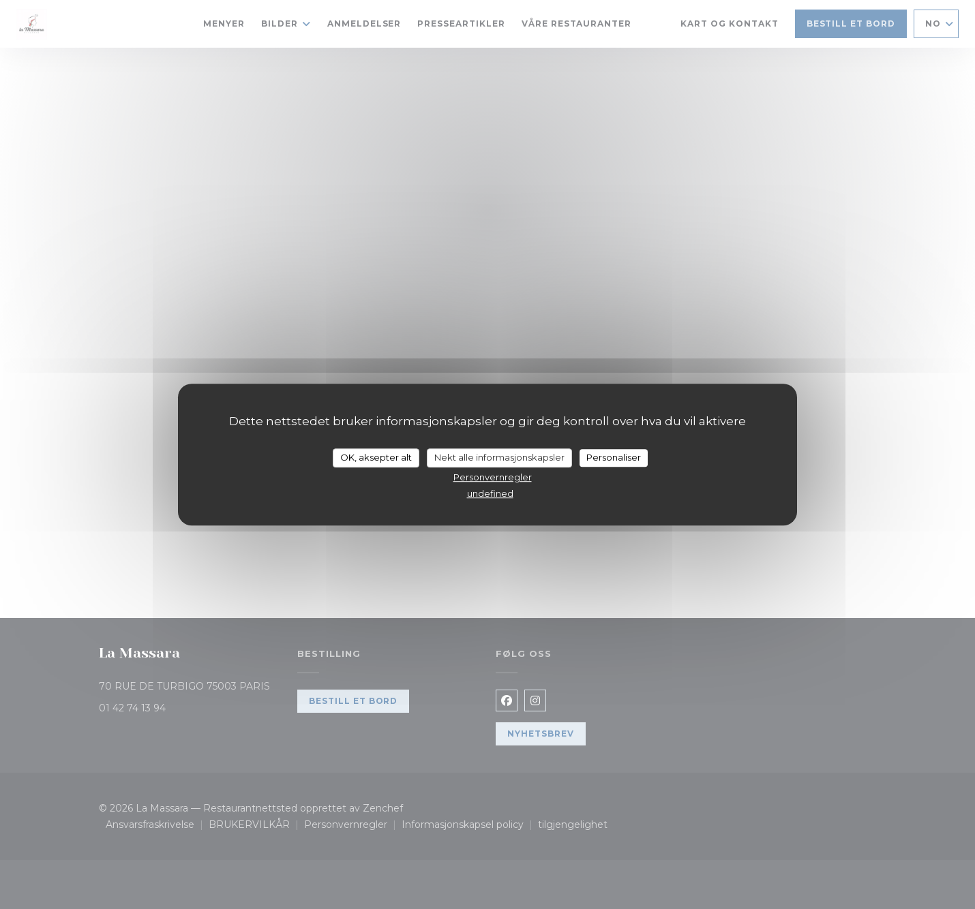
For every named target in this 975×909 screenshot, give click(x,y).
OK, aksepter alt (376, 457)
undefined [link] (490, 493)
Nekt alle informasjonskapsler (499, 457)
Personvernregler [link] (492, 477)
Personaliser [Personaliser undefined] (613, 457)
